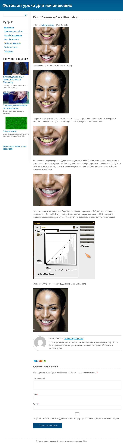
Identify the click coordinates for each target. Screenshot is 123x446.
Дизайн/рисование (13, 35)
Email (36, 404)
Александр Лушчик (73, 338)
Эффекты (8, 51)
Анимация (9, 27)
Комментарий (39, 378)
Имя (35, 395)
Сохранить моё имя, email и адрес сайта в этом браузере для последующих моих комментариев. (76, 419)
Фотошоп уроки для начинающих (37, 5)
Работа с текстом (12, 43)
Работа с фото (11, 47)
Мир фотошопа (11, 39)
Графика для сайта (13, 31)
